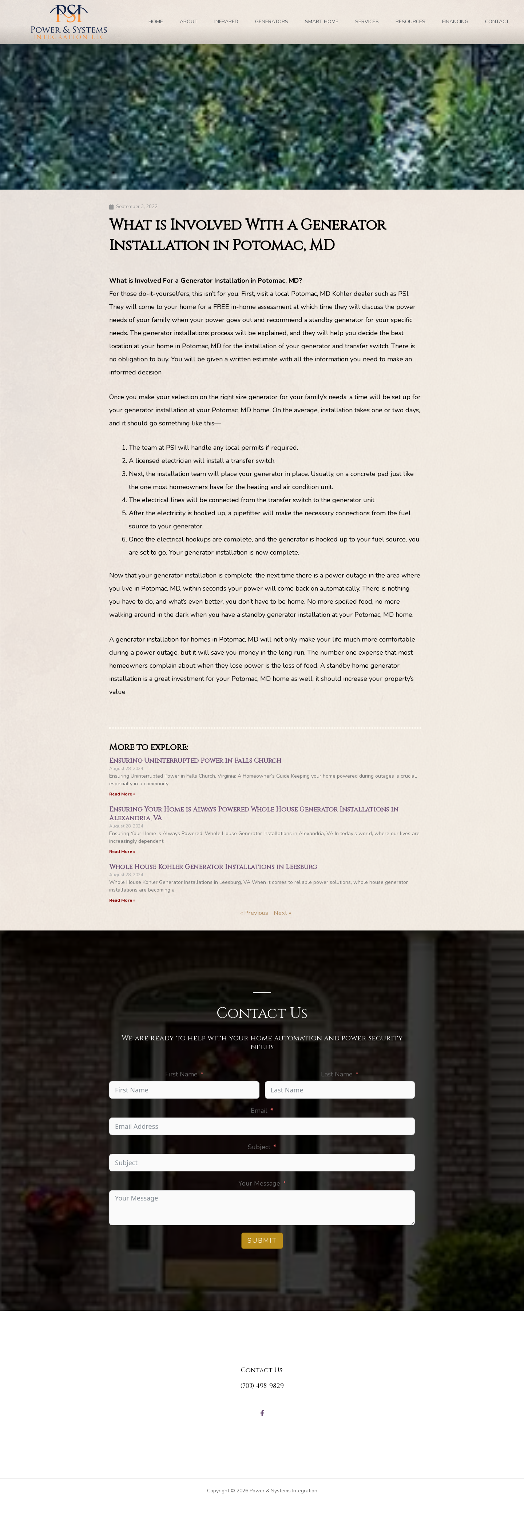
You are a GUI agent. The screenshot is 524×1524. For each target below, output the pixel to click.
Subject (259, 1148)
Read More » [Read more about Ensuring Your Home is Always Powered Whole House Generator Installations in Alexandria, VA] (122, 852)
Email (259, 1112)
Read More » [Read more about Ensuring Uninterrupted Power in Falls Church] (122, 795)
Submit (262, 1242)
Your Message (259, 1184)
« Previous (253, 914)
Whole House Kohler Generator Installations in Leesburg (213, 868)
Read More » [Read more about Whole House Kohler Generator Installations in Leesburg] (122, 901)
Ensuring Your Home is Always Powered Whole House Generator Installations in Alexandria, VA (253, 814)
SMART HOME (321, 21)
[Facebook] (262, 1415)
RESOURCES (410, 21)
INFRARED (226, 21)
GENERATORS (271, 21)
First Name (181, 1075)
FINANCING (455, 21)
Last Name (337, 1075)
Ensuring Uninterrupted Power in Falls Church (195, 761)
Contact (497, 21)
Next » (283, 914)
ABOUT (189, 21)
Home (155, 21)
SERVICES (367, 21)
